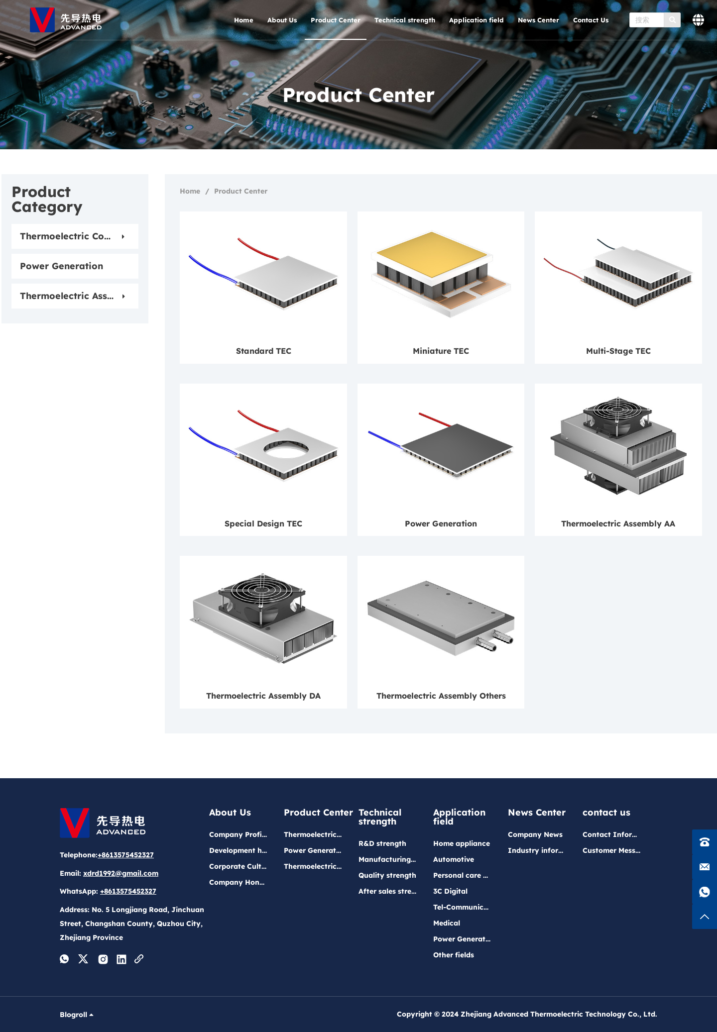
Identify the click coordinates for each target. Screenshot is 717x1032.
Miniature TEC (441, 351)
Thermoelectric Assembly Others (441, 696)
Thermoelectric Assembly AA (618, 523)
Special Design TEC (263, 523)
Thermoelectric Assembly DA (263, 696)
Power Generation (441, 523)
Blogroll (78, 1014)
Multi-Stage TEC (618, 351)
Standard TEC (263, 351)
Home (190, 191)
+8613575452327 (126, 854)
